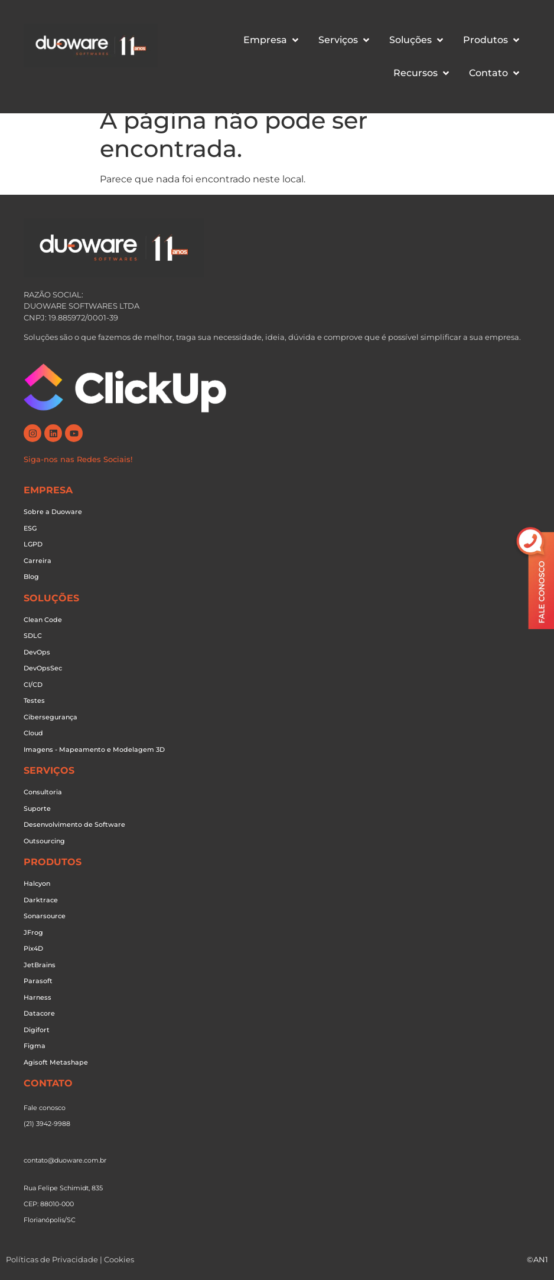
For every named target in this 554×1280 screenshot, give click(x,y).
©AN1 (537, 1259)
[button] (271, 40)
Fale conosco (45, 1108)
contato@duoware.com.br (65, 1160)
